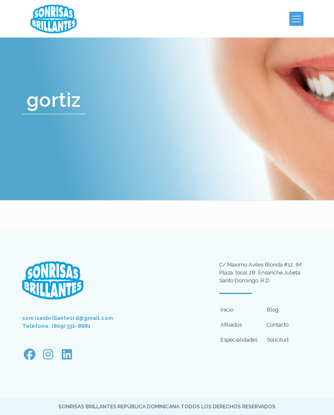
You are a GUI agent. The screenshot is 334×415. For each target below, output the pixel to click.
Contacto (277, 325)
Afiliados (231, 325)
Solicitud (277, 340)
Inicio (226, 310)
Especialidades (239, 340)
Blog (272, 310)
